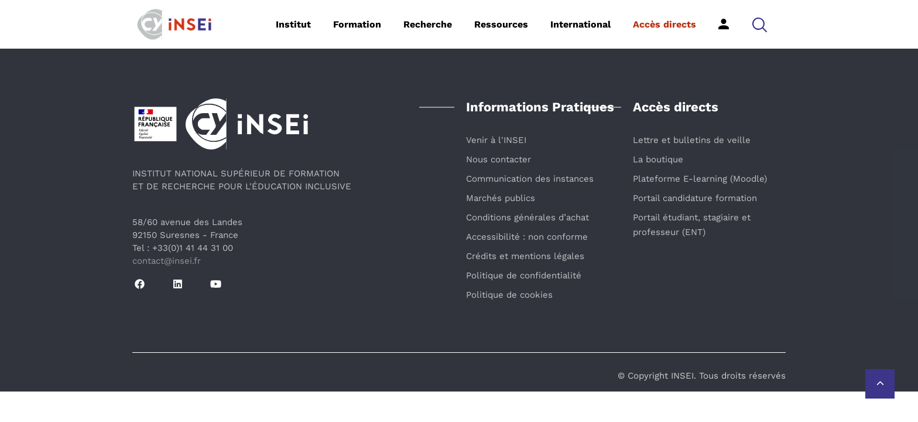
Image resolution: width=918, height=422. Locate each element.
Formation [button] (357, 24)
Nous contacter (498, 159)
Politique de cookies (509, 295)
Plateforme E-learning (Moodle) (700, 178)
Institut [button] (293, 24)
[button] (759, 24)
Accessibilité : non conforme (527, 237)
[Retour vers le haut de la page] (880, 384)
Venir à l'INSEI (496, 140)
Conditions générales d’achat (527, 217)
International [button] (580, 24)
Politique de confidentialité (523, 275)
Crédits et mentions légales (525, 256)
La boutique (658, 159)
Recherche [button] (427, 24)
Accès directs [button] (664, 24)
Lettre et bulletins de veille (692, 140)
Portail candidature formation (695, 198)
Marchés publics (500, 198)
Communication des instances (530, 178)
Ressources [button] (501, 24)
